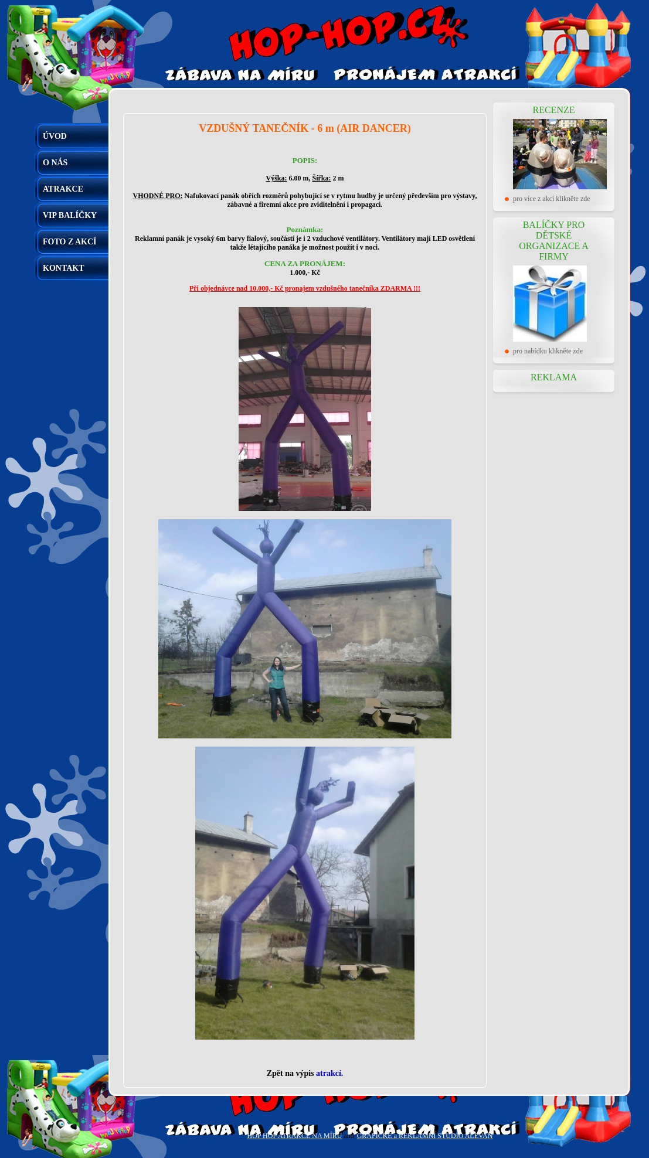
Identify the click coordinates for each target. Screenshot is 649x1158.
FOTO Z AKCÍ (70, 241)
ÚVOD (55, 136)
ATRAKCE (63, 189)
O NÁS (55, 162)
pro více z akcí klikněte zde (551, 199)
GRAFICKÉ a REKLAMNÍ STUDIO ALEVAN (425, 1136)
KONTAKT (63, 268)
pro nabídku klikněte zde (548, 351)
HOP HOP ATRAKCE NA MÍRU (294, 1136)
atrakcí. (329, 1073)
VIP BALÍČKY (70, 215)
